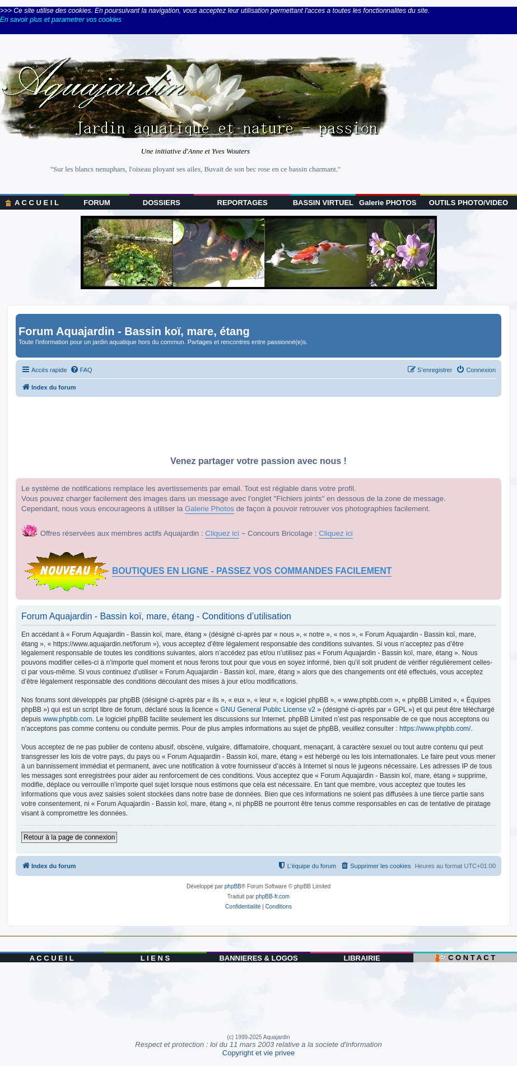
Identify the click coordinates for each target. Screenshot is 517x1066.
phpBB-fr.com (273, 896)
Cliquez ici (222, 533)
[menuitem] (81, 370)
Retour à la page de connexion (69, 837)
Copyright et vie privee (258, 1053)
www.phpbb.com (67, 719)
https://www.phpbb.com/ (435, 729)
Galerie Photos (209, 508)
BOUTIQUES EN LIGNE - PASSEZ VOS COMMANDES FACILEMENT (252, 571)
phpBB (233, 886)
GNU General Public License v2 (268, 709)
